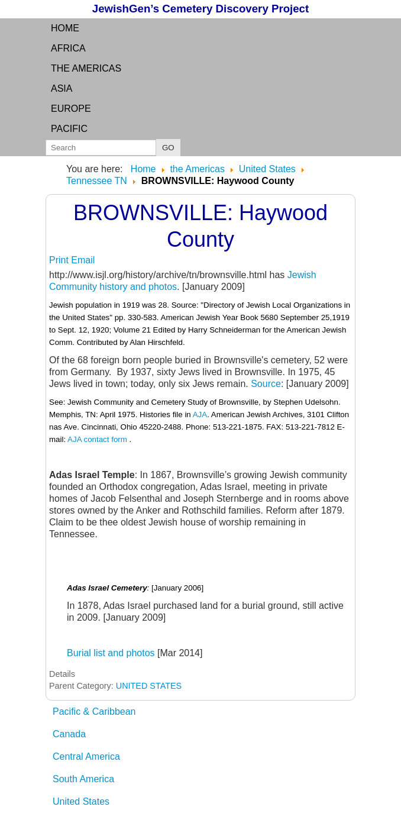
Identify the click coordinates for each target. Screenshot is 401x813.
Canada (69, 734)
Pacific (69, 129)
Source (266, 384)
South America (83, 779)
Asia (61, 88)
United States (81, 801)
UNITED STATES (149, 686)
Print (60, 260)
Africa (68, 48)
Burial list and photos (111, 653)
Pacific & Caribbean (94, 711)
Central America (86, 756)
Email (83, 260)
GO (168, 147)
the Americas (86, 68)
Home (65, 28)
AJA (200, 414)
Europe (71, 109)
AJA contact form (97, 439)
